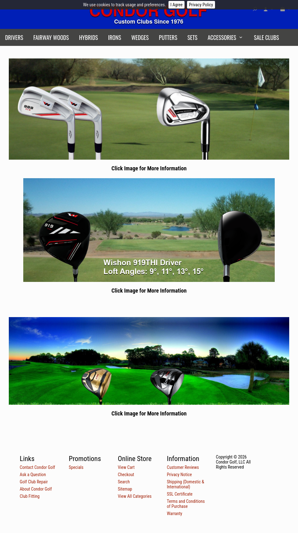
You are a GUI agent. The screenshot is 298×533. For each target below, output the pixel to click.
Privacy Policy (201, 4)
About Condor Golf (36, 489)
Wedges (140, 37)
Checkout (126, 474)
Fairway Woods (51, 37)
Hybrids (88, 37)
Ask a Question (33, 474)
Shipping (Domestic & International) (185, 484)
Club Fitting (30, 496)
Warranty (174, 513)
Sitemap (125, 489)
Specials (76, 467)
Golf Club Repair (34, 481)
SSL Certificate (180, 494)
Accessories (221, 37)
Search (124, 481)
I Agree (176, 4)
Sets (192, 37)
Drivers (14, 37)
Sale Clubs (266, 37)
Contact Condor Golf (37, 467)
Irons (114, 37)
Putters (168, 37)
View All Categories (135, 496)
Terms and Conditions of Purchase (186, 504)
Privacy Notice (179, 474)
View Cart (126, 467)
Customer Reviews (183, 467)
